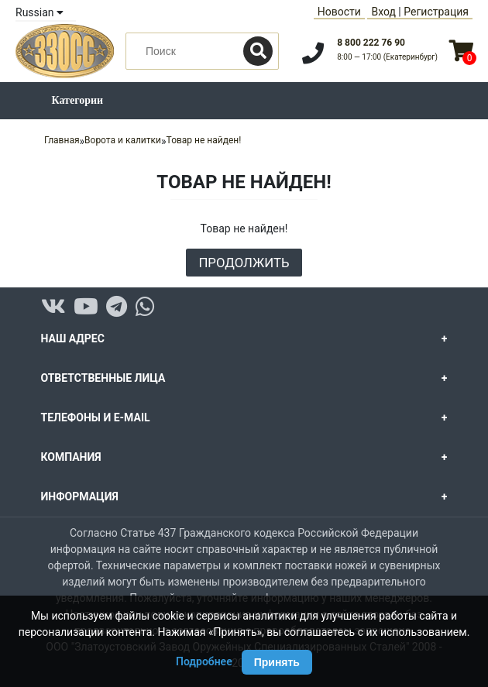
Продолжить (243, 262)
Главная (62, 140)
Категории (78, 100)
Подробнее (204, 661)
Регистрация (436, 11)
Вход (383, 11)
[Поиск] (258, 51)
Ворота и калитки (122, 140)
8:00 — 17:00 (387, 57)
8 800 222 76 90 (371, 42)
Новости (339, 11)
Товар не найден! (204, 140)
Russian (39, 12)
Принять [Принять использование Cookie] (277, 662)
